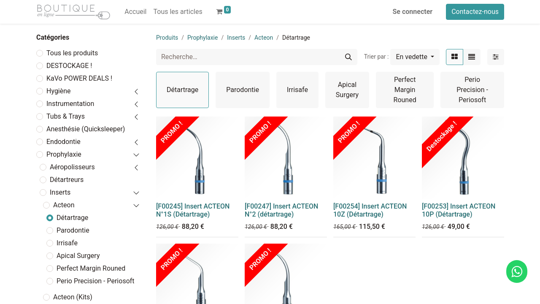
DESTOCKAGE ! (69, 66)
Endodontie (63, 142)
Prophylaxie (63, 154)
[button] (415, 57)
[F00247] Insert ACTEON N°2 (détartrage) (281, 210)
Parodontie (73, 230)
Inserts (60, 192)
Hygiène (58, 91)
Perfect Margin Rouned (91, 268)
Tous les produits (72, 53)
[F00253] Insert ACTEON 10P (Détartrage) (458, 210)
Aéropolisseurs (72, 167)
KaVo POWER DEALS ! (79, 78)
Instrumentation (70, 104)
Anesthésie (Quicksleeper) (85, 129)
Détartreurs (67, 180)
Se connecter (413, 12)
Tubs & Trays (65, 116)
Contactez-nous (475, 12)
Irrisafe (67, 243)
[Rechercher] (348, 57)
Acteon (64, 205)
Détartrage (72, 218)
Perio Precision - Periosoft (96, 281)
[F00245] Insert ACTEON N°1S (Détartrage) (193, 210)
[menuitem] (135, 11)
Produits (167, 37)
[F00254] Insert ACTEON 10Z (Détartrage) (370, 210)
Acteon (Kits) (72, 297)
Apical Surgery (78, 256)
